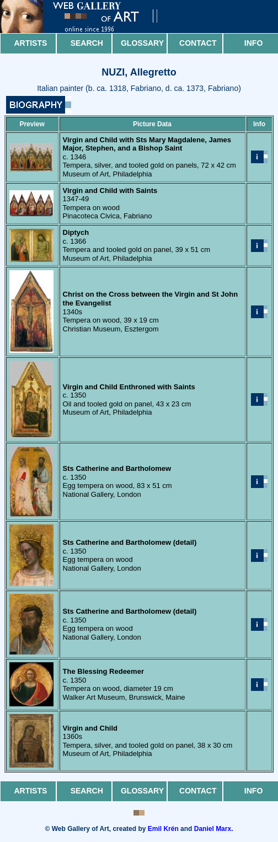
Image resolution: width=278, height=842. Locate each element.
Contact (197, 43)
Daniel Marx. (213, 829)
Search (87, 43)
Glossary (142, 43)
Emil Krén (163, 829)
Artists (30, 43)
